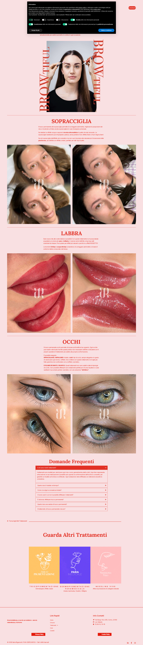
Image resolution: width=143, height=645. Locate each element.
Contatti (52, 629)
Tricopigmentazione (44, 586)
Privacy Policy (38, 632)
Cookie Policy (105, 632)
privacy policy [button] (82, 7)
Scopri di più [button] (35, 30)
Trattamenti (54, 624)
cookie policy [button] (96, 9)
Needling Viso (106, 586)
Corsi (51, 626)
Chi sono (53, 622)
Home (52, 620)
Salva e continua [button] (106, 30)
